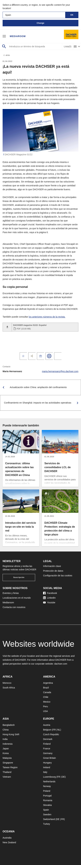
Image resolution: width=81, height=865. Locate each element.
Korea (6, 753)
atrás (6, 55)
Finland (47, 744)
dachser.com (60, 663)
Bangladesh (9, 725)
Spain (46, 809)
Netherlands (49, 781)
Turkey (46, 824)
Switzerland (49, 819)
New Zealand (9, 842)
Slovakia (47, 805)
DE (63, 776)
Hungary (47, 762)
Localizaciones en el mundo (17, 597)
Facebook (50, 593)
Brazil (46, 687)
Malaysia (7, 758)
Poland (46, 791)
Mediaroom (18, 36)
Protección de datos (53, 571)
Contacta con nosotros (14, 607)
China (6, 729)
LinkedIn (49, 597)
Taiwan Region (10, 767)
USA (45, 711)
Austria (46, 725)
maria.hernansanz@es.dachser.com (60, 371)
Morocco (7, 683)
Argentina (48, 683)
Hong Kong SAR (11, 734)
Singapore (8, 762)
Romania (47, 800)
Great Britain (49, 758)
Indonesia (8, 744)
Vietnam (7, 776)
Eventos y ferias (11, 593)
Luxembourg (49, 776)
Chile (45, 697)
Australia (7, 837)
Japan (6, 748)
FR (54, 729)
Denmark (47, 739)
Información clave (52, 566)
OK (72, 15)
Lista (67, 46)
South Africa (9, 687)
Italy (45, 772)
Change (40, 23)
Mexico (46, 701)
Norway (47, 786)
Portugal (47, 795)
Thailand (7, 772)
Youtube (49, 602)
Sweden (47, 814)
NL (58, 729)
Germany (48, 753)
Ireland (46, 767)
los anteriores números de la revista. (47, 316)
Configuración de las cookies (57, 575)
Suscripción (18, 577)
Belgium (47, 729)
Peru (45, 706)
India (5, 739)
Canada (47, 692)
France (46, 748)
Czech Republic (51, 734)
